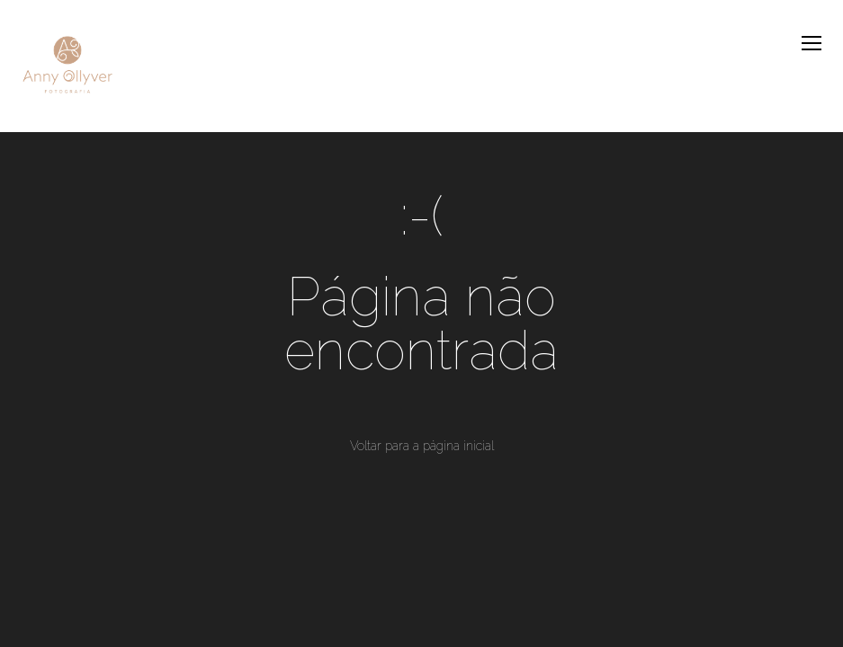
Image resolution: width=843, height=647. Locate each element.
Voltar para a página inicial (422, 445)
